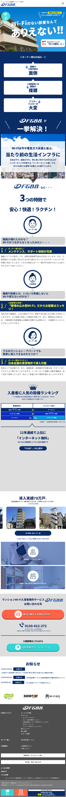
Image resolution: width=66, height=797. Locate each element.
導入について (25, 729)
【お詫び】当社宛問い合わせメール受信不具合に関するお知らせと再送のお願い (27, 673)
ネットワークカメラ (28, 718)
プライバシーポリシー (24, 783)
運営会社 (13, 783)
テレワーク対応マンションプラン (32, 726)
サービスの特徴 (26, 713)
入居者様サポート (27, 746)
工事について (25, 748)
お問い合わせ (5, 783)
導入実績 (24, 731)
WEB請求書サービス (27, 740)
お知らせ (4, 771)
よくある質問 (5, 768)
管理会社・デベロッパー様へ (33, 755)
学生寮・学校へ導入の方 (33, 762)
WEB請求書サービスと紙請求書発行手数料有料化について (45, 678)
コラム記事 (4, 775)
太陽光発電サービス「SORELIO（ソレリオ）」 (36, 722)
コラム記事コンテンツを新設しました (38, 683)
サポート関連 (25, 734)
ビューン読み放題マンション (31, 720)
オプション (24, 715)
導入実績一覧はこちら (32, 533)
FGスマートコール (28, 724)
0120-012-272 (36, 625)
